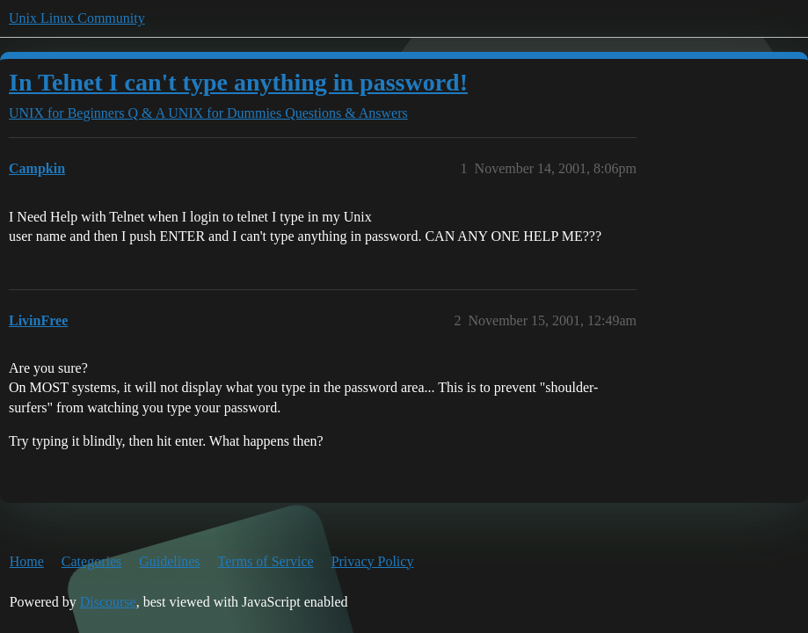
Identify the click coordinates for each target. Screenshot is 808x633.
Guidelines (169, 561)
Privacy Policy (372, 561)
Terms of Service (266, 561)
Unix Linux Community (77, 18)
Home (27, 561)
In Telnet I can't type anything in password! (238, 82)
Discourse (108, 601)
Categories (91, 561)
